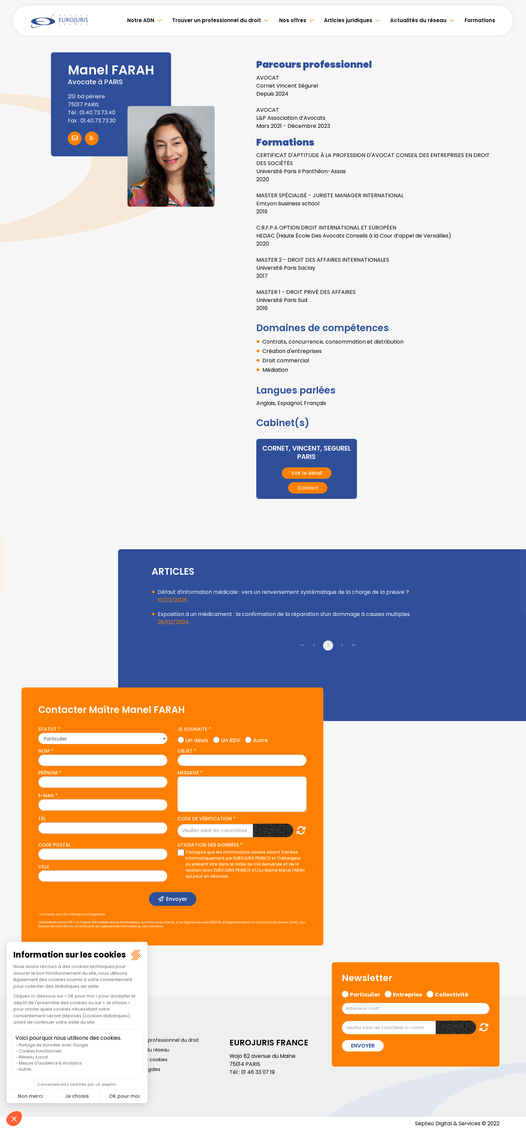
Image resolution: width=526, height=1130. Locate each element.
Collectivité (451, 993)
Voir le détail (306, 472)
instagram (512, 578)
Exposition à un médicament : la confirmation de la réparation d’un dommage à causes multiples (284, 614)
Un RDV (230, 739)
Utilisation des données (208, 844)
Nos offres (292, 20)
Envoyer (176, 899)
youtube (512, 565)
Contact (308, 487)
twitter (512, 538)
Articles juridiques (348, 20)
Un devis (197, 739)
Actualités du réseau (418, 20)
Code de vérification (204, 818)
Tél (42, 818)
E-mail (46, 795)
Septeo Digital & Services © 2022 (456, 1123)
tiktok (512, 605)
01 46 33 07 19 (258, 1072)
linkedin (512, 551)
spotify (512, 591)
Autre (260, 739)
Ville (43, 866)
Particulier (365, 993)
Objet (185, 750)
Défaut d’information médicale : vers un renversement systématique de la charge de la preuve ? (284, 592)
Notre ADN (140, 20)
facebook (512, 524)
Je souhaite (192, 728)
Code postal (54, 844)
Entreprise (407, 993)
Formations (480, 20)
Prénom (48, 772)
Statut (47, 728)
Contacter (75, 138)
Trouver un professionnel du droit (216, 20)
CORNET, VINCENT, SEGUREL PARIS (306, 452)
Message (188, 772)
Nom (44, 750)
